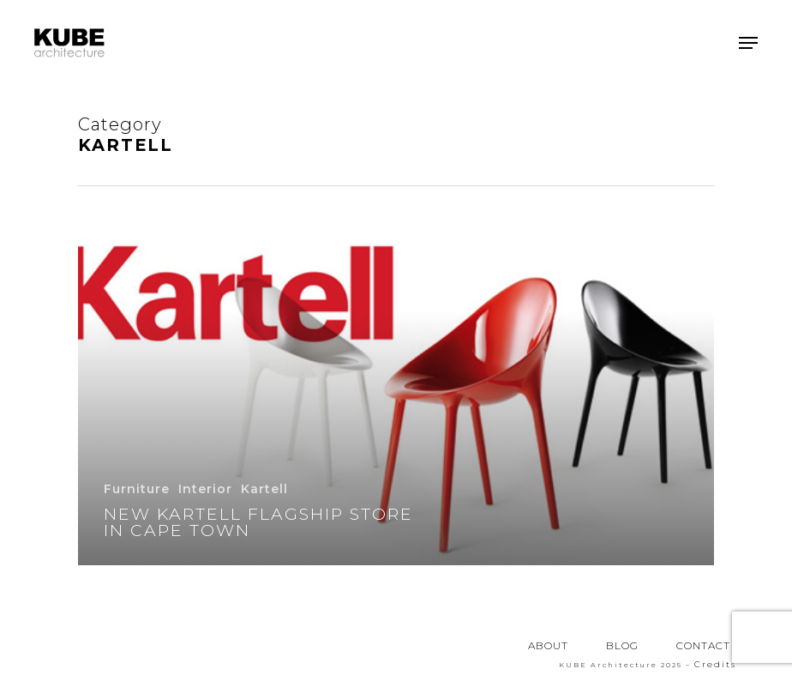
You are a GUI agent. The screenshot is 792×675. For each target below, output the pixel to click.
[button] (748, 42)
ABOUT (548, 645)
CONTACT (703, 645)
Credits (715, 664)
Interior (205, 489)
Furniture (137, 489)
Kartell (264, 489)
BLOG (622, 645)
